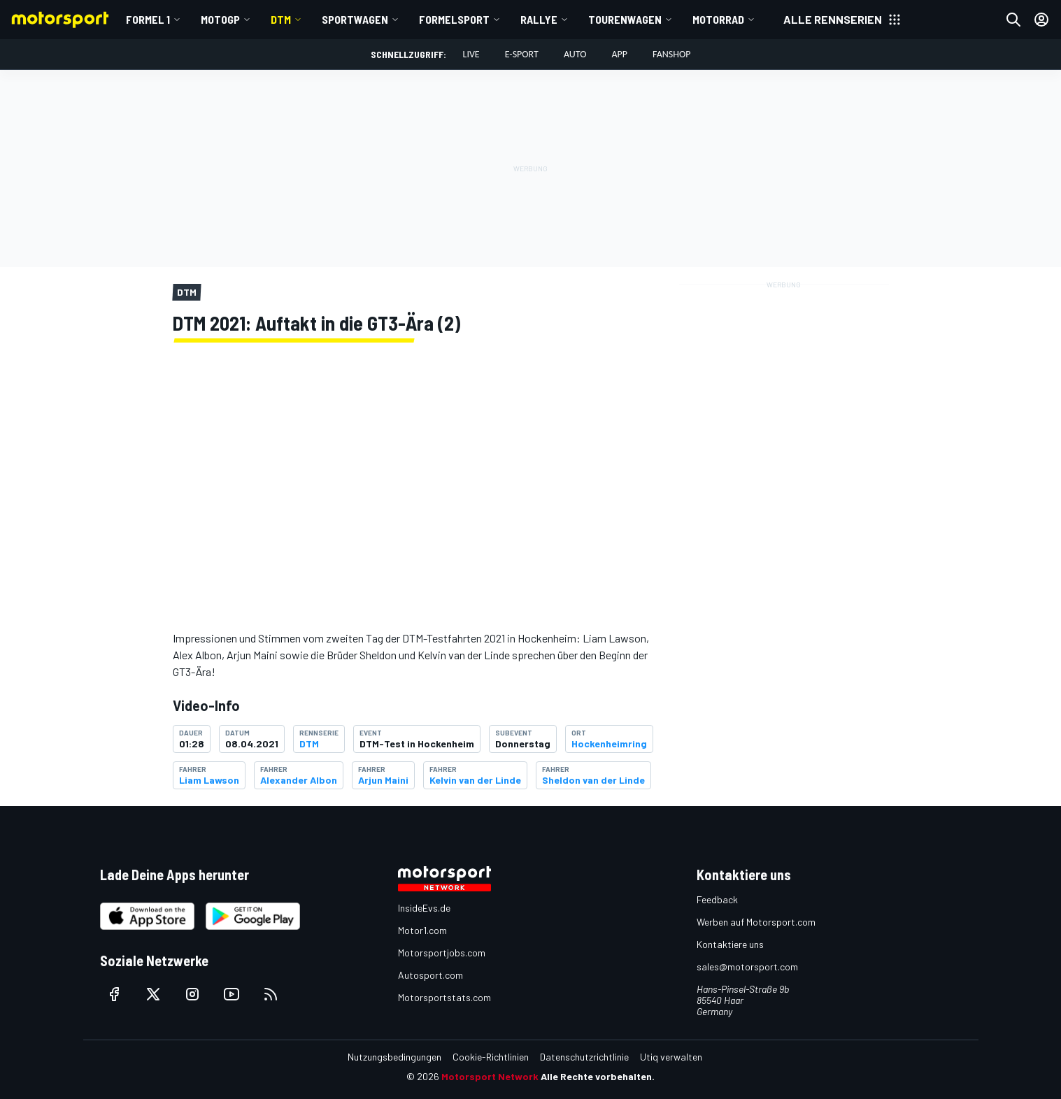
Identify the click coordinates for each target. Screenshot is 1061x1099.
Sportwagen (355, 19)
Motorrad (718, 19)
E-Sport (522, 54)
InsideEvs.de (424, 908)
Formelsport (454, 19)
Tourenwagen (625, 19)
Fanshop (671, 54)
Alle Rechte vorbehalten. (598, 1076)
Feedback (717, 899)
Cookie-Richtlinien (491, 1057)
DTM (281, 19)
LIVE (471, 54)
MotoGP (220, 19)
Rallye (538, 19)
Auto (575, 54)
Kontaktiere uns (730, 944)
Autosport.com (430, 975)
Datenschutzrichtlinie (584, 1057)
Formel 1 (148, 19)
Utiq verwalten (671, 1057)
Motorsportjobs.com (441, 952)
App (619, 54)
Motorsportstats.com (444, 997)
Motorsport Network (490, 1076)
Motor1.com (422, 930)
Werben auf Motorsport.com (756, 922)
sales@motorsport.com (747, 966)
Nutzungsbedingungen (394, 1057)
